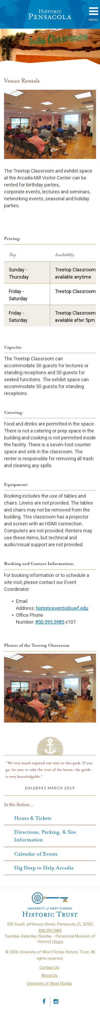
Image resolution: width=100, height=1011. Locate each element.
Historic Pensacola (50, 14)
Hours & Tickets (32, 818)
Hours (57, 941)
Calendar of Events (36, 854)
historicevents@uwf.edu (62, 608)
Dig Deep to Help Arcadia (44, 868)
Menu (93, 14)
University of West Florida (49, 983)
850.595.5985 (49, 622)
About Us (49, 975)
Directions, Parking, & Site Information (45, 836)
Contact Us (49, 967)
